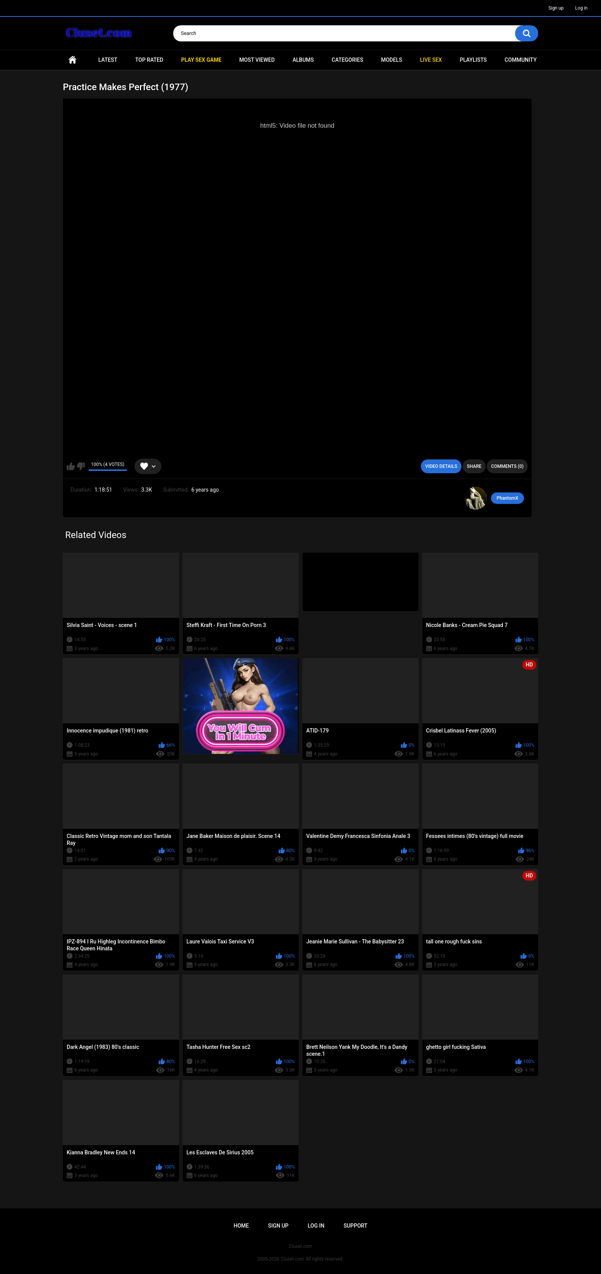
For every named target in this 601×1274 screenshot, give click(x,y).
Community (521, 60)
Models (391, 60)
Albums (303, 60)
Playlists (473, 60)
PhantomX (507, 498)
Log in (581, 8)
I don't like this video (81, 466)
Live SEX (431, 60)
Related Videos (95, 535)
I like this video (71, 466)
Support (355, 1226)
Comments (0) (507, 466)
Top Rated (149, 60)
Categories (347, 60)
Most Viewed (256, 60)
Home (72, 60)
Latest (108, 60)
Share (474, 466)
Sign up (556, 8)
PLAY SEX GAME (201, 60)
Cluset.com (292, 1259)
